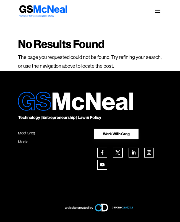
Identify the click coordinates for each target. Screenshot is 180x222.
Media (23, 142)
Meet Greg (26, 133)
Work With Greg (116, 133)
